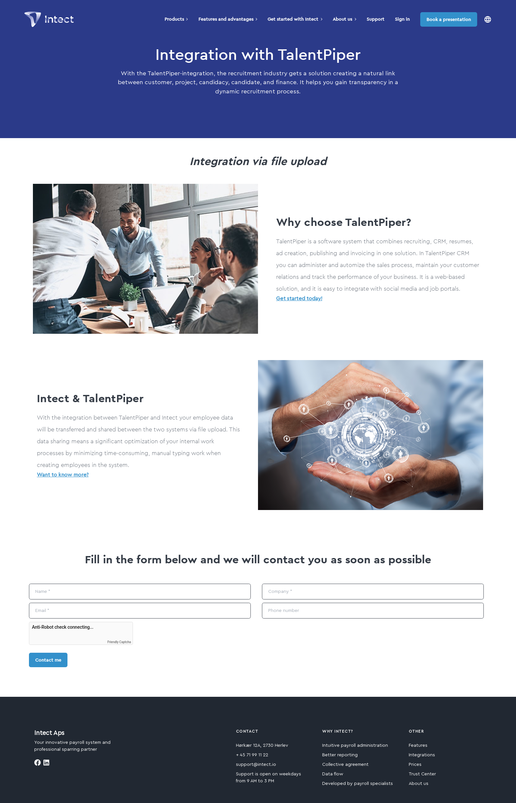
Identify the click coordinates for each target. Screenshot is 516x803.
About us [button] (344, 19)
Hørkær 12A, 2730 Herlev (262, 745)
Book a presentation (448, 19)
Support (375, 19)
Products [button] (176, 19)
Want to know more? (63, 474)
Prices (415, 764)
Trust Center (422, 774)
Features (418, 745)
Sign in (402, 19)
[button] (488, 19)
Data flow (332, 774)
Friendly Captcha (119, 642)
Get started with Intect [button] (295, 19)
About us (418, 783)
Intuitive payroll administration (355, 745)
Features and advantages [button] (227, 19)
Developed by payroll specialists (357, 783)
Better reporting (340, 755)
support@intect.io (256, 764)
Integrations (422, 755)
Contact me (48, 660)
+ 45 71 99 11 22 (252, 755)
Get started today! (299, 298)
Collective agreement (345, 764)
